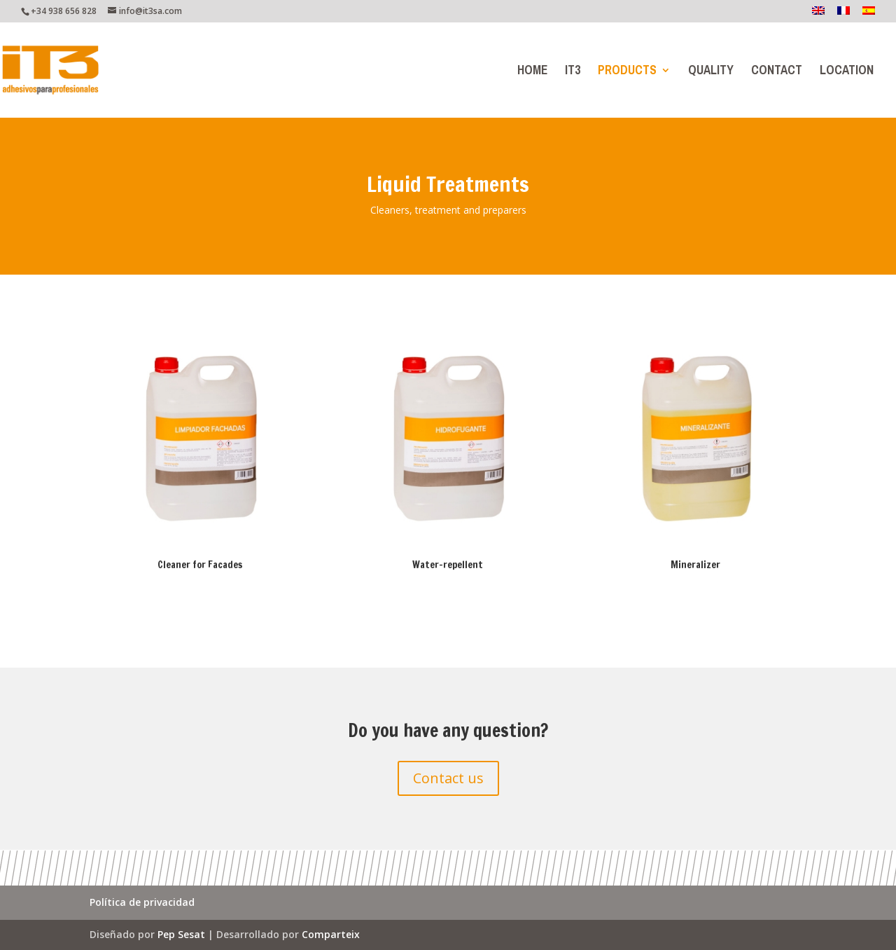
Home (532, 73)
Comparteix (331, 934)
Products (627, 73)
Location (847, 73)
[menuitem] (818, 14)
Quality (711, 73)
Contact (776, 73)
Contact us (448, 778)
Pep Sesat (181, 934)
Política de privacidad (142, 903)
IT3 (572, 73)
